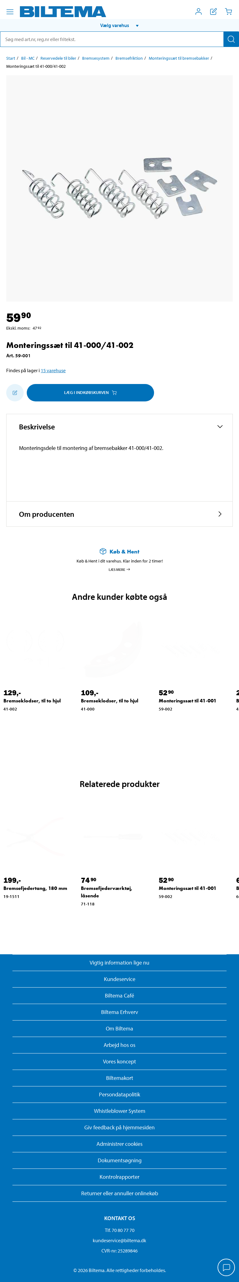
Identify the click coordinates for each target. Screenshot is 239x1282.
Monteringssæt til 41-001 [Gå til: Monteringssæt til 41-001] (188, 700)
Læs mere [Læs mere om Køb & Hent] (120, 569)
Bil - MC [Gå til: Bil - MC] (28, 58)
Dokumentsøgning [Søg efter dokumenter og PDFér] (120, 1160)
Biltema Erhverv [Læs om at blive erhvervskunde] (119, 1012)
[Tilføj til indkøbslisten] (15, 392)
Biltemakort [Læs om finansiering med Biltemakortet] (119, 1077)
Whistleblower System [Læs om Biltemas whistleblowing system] (119, 1110)
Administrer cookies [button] (119, 1143)
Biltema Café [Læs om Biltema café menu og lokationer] (119, 995)
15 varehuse (53, 370)
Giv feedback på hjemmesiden (119, 1127)
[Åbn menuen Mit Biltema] (198, 11)
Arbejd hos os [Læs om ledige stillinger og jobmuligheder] (119, 1044)
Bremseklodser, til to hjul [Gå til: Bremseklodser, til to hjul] (32, 700)
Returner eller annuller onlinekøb (119, 1193)
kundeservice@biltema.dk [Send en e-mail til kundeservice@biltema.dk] (119, 1240)
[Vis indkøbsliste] (213, 11)
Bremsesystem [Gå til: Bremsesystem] (96, 58)
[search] (119, 39)
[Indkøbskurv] (228, 11)
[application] (226, 1268)
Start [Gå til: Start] (10, 58)
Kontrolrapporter (119, 1176)
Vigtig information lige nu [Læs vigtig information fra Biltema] (119, 962)
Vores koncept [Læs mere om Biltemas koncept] (119, 1061)
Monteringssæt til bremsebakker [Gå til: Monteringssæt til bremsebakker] (179, 58)
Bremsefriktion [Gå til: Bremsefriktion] (129, 58)
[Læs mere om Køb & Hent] (119, 551)
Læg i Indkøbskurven (90, 392)
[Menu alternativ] (10, 12)
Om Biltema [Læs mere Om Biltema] (119, 1028)
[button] (119, 25)
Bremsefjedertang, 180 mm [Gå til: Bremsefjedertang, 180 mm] (35, 888)
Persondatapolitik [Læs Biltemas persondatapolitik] (119, 1094)
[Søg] (231, 39)
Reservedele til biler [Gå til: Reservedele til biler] (58, 58)
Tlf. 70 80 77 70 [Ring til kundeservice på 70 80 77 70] (119, 1230)
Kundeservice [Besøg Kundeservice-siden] (119, 979)
